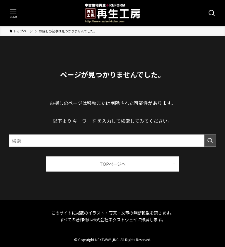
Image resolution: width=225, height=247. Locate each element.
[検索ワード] (112, 140)
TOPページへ (112, 164)
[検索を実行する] (210, 140)
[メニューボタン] (13, 13)
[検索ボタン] (212, 13)
